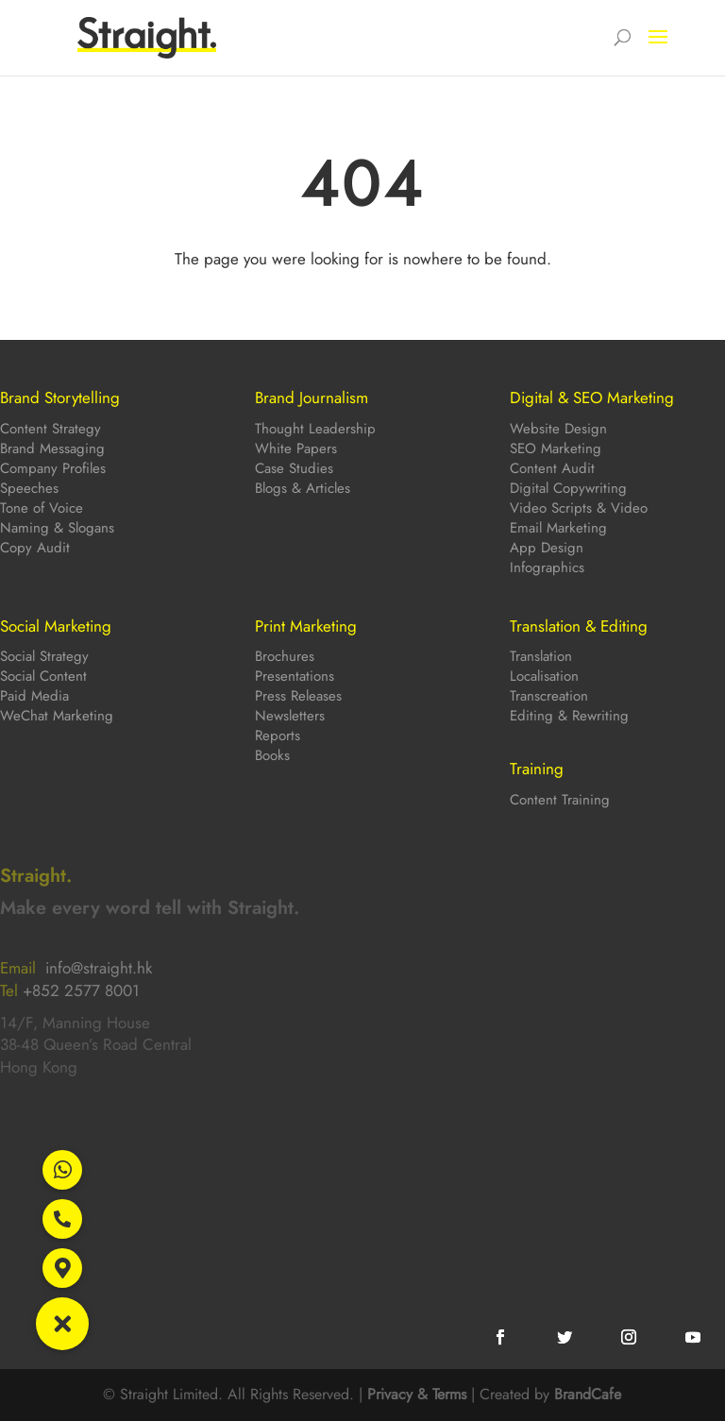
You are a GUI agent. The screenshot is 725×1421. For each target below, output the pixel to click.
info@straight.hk (98, 967)
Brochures (284, 656)
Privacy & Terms (416, 1394)
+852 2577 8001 (81, 990)
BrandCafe (587, 1394)
